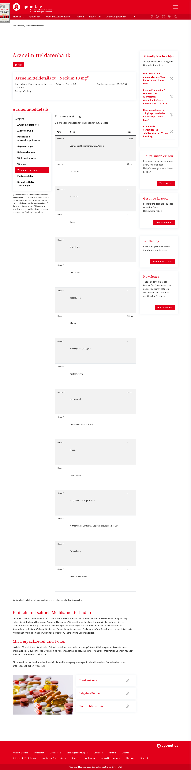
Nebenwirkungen (26, 152)
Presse (75, 758)
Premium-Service (20, 752)
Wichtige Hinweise (26, 158)
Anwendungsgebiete (28, 124)
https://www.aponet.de (167, 746)
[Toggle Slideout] (175, 7)
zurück (18, 64)
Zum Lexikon (165, 183)
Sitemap (125, 752)
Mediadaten (90, 758)
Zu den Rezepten (163, 222)
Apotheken (34, 16)
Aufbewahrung (25, 130)
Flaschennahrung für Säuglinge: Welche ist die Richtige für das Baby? (154, 114)
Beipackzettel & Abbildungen (25, 183)
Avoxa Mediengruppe (110, 758)
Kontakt (112, 752)
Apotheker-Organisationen (54, 758)
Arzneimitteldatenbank (58, 16)
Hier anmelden (164, 307)
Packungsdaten (25, 175)
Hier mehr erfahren (162, 261)
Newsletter (95, 16)
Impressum (39, 752)
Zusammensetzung (27, 169)
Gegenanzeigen (25, 146)
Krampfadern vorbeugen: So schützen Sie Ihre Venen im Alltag (155, 131)
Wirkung (21, 164)
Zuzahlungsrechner (116, 16)
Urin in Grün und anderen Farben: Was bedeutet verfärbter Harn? (154, 78)
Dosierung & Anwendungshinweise (28, 138)
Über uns (130, 758)
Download (98, 752)
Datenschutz (55, 752)
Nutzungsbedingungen (77, 752)
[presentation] (134, 17)
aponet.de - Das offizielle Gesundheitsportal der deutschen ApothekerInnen (32, 8)
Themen (79, 16)
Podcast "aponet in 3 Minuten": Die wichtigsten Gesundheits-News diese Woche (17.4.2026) (155, 97)
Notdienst (18, 16)
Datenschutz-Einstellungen (24, 758)
